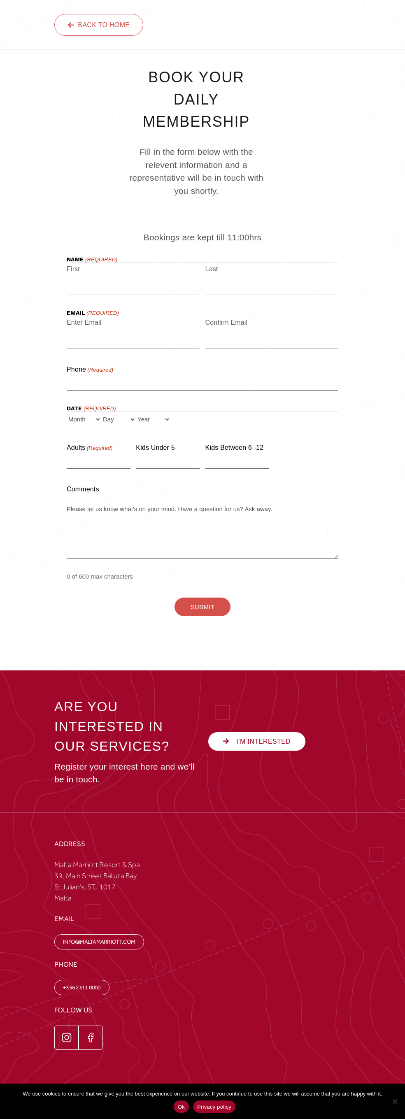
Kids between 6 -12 (234, 447)
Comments (83, 489)
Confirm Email (226, 322)
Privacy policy (214, 1107)
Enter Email (84, 322)
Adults (90, 448)
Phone (90, 370)
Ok (181, 1107)
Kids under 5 (155, 447)
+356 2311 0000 (82, 987)
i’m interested (257, 741)
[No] (395, 1101)
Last (211, 268)
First (73, 268)
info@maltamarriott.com (99, 942)
